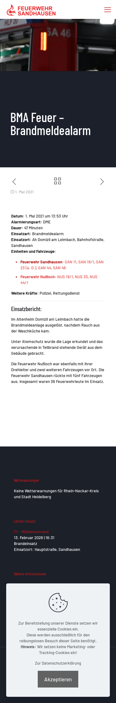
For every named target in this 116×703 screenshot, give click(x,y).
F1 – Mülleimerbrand (31, 531)
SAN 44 (44, 267)
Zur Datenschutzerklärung (58, 663)
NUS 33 (81, 276)
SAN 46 (59, 267)
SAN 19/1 (86, 261)
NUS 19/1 (65, 276)
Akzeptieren (58, 679)
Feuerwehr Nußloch (37, 276)
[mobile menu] (107, 9)
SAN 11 (70, 261)
